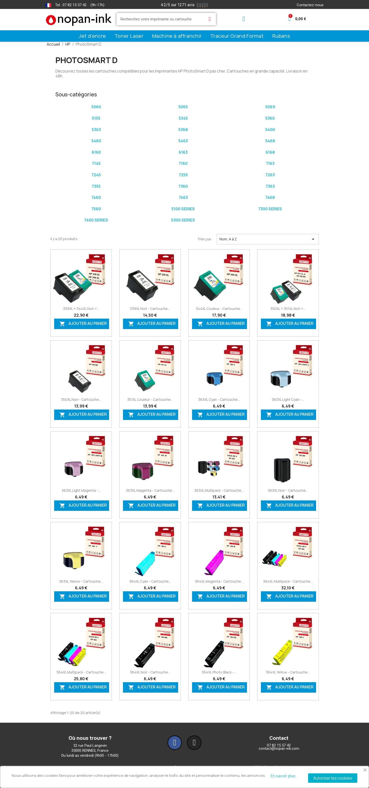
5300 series (183, 220)
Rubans (281, 36)
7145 (96, 163)
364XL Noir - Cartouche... (150, 672)
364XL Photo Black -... (219, 672)
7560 (96, 209)
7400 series (96, 220)
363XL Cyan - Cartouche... (219, 399)
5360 (270, 118)
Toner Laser (129, 36)
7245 (96, 175)
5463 (183, 141)
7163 (270, 163)
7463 (183, 197)
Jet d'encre (92, 36)
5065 (183, 107)
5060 (96, 107)
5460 (96, 141)
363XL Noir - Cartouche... (288, 490)
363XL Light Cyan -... (288, 399)
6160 (96, 152)
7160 (183, 163)
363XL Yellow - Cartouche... (81, 581)
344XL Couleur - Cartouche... (219, 308)
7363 (270, 186)
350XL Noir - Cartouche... (81, 399)
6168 (270, 152)
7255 (183, 175)
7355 (96, 186)
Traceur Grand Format (237, 36)
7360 (183, 186)
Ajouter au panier (83, 324)
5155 (96, 118)
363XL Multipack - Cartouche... (219, 490)
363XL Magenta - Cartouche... (150, 490)
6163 (183, 152)
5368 (183, 129)
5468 (270, 141)
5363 (96, 129)
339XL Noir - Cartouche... (150, 308)
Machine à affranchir (177, 36)
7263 (270, 175)
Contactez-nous (310, 5)
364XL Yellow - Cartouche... (288, 672)
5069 (270, 107)
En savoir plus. (283, 776)
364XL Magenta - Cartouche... (219, 581)
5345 (183, 118)
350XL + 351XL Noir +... (287, 308)
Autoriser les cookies (332, 778)
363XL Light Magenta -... (81, 490)
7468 (270, 197)
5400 (270, 129)
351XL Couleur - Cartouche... (150, 399)
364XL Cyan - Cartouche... (150, 581)
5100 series (183, 209)
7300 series (270, 209)
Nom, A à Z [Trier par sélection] (267, 239)
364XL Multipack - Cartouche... (288, 581)
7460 (96, 197)
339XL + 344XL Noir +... (81, 308)
